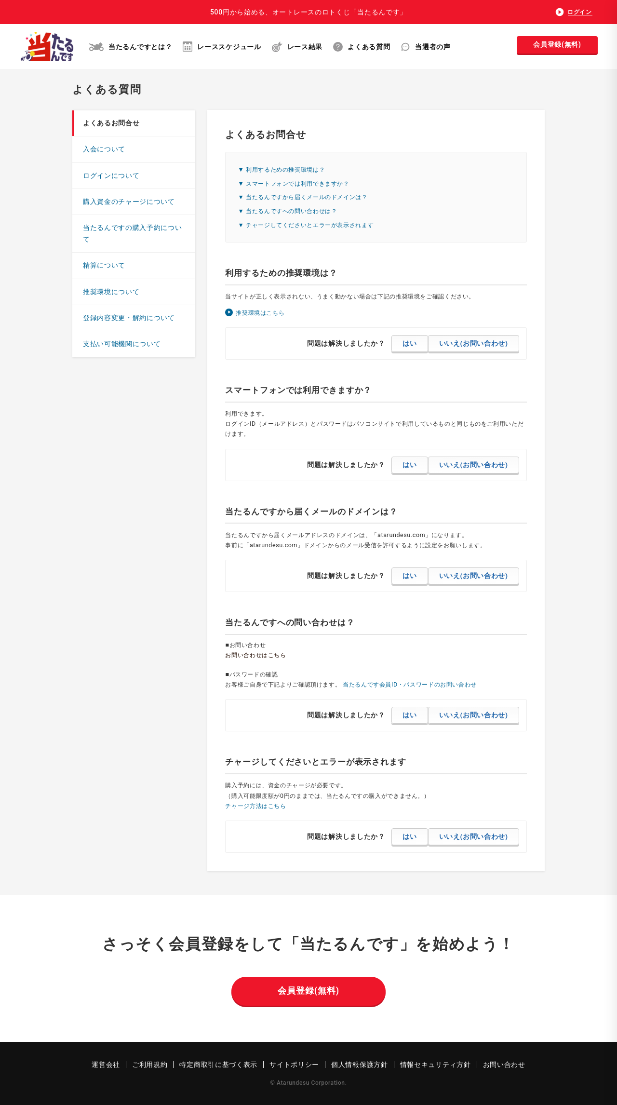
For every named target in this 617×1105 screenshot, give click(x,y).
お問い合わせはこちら (255, 655)
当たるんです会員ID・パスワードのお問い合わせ (410, 684)
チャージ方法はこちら (255, 805)
